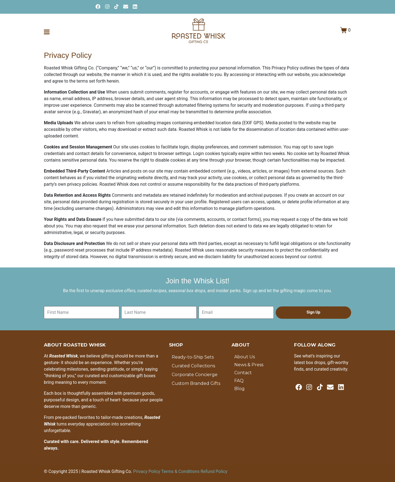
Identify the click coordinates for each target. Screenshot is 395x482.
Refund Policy (214, 471)
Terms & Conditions (181, 471)
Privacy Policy (147, 471)
